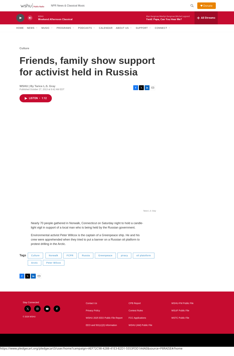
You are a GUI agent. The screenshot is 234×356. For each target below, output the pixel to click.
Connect (161, 33)
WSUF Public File (180, 316)
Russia (86, 261)
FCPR (70, 261)
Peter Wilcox (53, 268)
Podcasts (85, 33)
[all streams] (206, 23)
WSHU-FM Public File (182, 309)
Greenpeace (105, 261)
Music (45, 33)
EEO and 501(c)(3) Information (101, 331)
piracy (124, 261)
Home (20, 33)
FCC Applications (137, 323)
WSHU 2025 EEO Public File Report (104, 323)
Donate (209, 8)
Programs (64, 33)
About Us (122, 33)
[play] (20, 23)
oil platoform (143, 261)
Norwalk (53, 261)
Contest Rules (136, 316)
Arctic (34, 268)
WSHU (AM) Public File (140, 331)
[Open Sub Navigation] (37, 33)
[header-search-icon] (193, 8)
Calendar (106, 33)
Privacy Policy (93, 316)
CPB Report (135, 309)
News (30, 33)
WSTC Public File (180, 323)
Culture (24, 54)
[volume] (30, 23)
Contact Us (91, 309)
